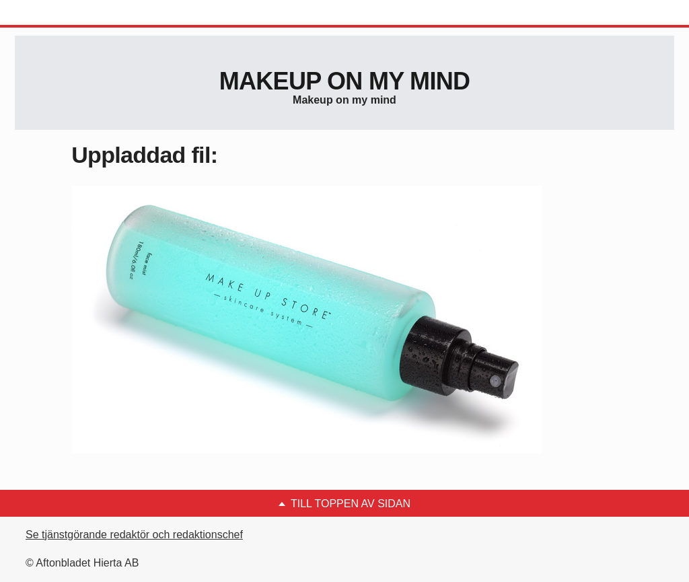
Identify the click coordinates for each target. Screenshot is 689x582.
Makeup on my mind (344, 81)
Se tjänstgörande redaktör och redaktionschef (134, 534)
